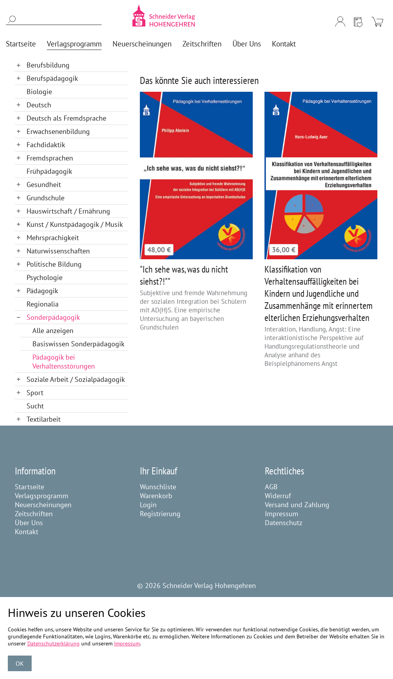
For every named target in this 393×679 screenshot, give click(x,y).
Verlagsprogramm (41, 495)
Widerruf (278, 495)
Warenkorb (156, 495)
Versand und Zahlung (297, 504)
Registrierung (160, 513)
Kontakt (26, 531)
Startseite (29, 486)
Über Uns (29, 522)
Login (148, 504)
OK (20, 663)
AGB (271, 486)
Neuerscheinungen (43, 504)
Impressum (281, 513)
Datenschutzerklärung (53, 643)
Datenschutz (283, 522)
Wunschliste (158, 486)
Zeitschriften (34, 513)
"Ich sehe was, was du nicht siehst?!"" (184, 275)
